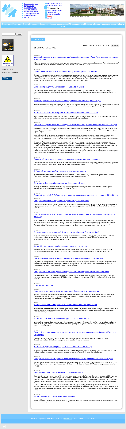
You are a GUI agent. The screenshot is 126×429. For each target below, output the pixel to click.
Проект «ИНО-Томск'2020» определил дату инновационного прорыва (65, 71)
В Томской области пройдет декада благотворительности (60, 171)
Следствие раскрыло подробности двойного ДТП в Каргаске (61, 200)
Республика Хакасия (54, 10)
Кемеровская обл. (30, 8)
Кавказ (49, 16)
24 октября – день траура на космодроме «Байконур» (58, 372)
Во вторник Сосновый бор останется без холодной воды (59, 183)
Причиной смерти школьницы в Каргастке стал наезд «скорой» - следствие (68, 258)
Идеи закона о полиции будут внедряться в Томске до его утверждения (66, 291)
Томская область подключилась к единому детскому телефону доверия (67, 159)
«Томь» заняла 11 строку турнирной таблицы (54, 396)
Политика (17, 24)
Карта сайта (91, 418)
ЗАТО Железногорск (31, 12)
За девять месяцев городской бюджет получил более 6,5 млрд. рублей (66, 232)
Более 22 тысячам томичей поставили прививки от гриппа (60, 246)
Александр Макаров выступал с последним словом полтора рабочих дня (67, 100)
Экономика (7, 24)
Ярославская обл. (53, 14)
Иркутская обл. (29, 6)
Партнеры (42, 418)
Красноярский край (30, 10)
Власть (26, 24)
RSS (75, 418)
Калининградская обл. (31, 13)
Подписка (50, 418)
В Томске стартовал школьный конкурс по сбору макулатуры (61, 318)
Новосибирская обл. (54, 5)
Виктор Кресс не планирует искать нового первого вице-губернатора (65, 304)
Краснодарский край (54, 3)
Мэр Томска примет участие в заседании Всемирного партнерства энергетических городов (75, 124)
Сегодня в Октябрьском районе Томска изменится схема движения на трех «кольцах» (73, 358)
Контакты (82, 418)
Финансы (34, 24)
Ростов (26, 17)
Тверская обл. (52, 12)
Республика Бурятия (31, 4)
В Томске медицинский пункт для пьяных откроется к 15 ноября (63, 346)
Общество (43, 24)
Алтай (49, 18)
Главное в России (92, 24)
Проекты (34, 418)
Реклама (59, 418)
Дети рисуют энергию (43, 285)
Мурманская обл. (30, 15)
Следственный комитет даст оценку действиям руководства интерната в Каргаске (71, 272)
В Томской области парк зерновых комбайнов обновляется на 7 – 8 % (66, 112)
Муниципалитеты (76, 24)
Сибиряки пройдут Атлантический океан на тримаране (59, 87)
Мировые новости (109, 24)
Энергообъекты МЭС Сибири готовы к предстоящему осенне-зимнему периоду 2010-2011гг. (76, 195)
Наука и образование (59, 24)
